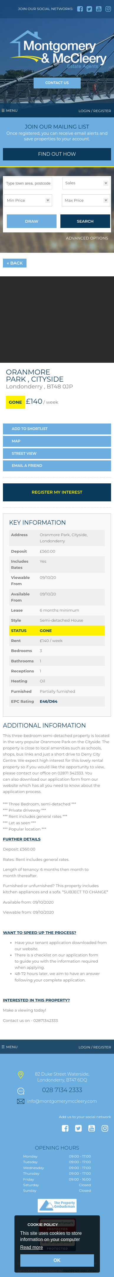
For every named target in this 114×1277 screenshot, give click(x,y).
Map (16, 441)
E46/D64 (48, 701)
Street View (24, 454)
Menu (12, 110)
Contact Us (57, 83)
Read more (31, 1247)
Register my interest (57, 492)
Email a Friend (27, 466)
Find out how (57, 154)
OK (57, 1260)
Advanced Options (87, 238)
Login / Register (95, 111)
